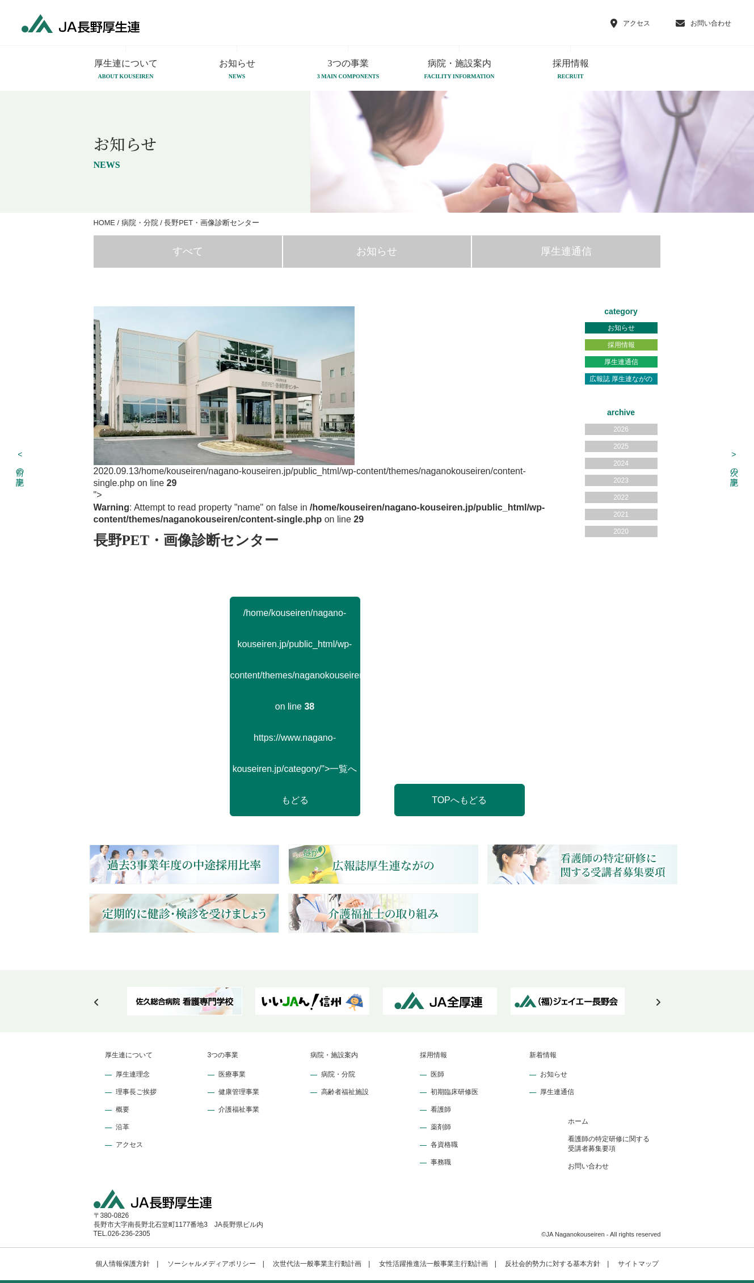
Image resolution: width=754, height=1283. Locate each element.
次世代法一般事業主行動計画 (317, 1264)
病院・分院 (338, 1074)
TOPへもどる (459, 800)
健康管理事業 (238, 1092)
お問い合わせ (588, 1166)
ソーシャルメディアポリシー (211, 1264)
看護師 (441, 1109)
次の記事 (734, 462)
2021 (621, 514)
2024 (621, 463)
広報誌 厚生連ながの (620, 379)
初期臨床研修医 (454, 1092)
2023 (621, 480)
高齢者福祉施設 (345, 1092)
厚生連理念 (133, 1074)
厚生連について (126, 69)
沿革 (122, 1127)
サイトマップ (638, 1264)
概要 (122, 1109)
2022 (621, 497)
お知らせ (237, 69)
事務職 (441, 1162)
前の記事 (20, 462)
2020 (621, 531)
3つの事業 (348, 69)
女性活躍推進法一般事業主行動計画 (433, 1264)
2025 (621, 446)
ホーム (578, 1121)
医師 (437, 1074)
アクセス (129, 1145)
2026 (621, 429)
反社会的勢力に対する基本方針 (552, 1264)
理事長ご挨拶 (136, 1092)
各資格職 (444, 1145)
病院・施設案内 (459, 69)
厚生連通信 (566, 251)
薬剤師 (441, 1127)
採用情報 (570, 69)
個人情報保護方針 (122, 1264)
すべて (187, 251)
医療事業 (232, 1074)
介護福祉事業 (238, 1109)
